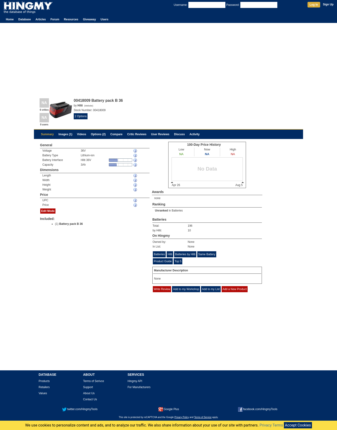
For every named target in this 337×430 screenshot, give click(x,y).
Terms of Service (203, 417)
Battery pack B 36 (71, 224)
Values (43, 393)
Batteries (177, 210)
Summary (47, 134)
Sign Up (328, 4)
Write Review (162, 289)
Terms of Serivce (93, 381)
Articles (41, 19)
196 (190, 225)
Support (88, 387)
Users (104, 19)
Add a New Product (235, 289)
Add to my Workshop (186, 289)
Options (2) (98, 134)
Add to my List (211, 289)
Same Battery (206, 254)
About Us (89, 393)
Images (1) (65, 134)
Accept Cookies (298, 425)
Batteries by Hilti (185, 254)
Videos (81, 134)
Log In (314, 4)
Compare (116, 134)
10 (189, 230)
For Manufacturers (139, 387)
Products (44, 381)
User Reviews (160, 134)
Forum (55, 19)
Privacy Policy (181, 417)
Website (88, 106)
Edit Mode (48, 211)
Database (24, 19)
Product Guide (163, 261)
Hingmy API (135, 381)
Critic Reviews (137, 134)
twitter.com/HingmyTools (79, 409)
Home (10, 19)
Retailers (44, 387)
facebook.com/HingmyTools (258, 409)
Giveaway (89, 19)
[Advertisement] (168, 58)
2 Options (81, 116)
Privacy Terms (271, 425)
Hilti (170, 254)
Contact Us (90, 399)
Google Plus (168, 409)
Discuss (179, 134)
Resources (71, 19)
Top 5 (178, 261)
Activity (195, 134)
